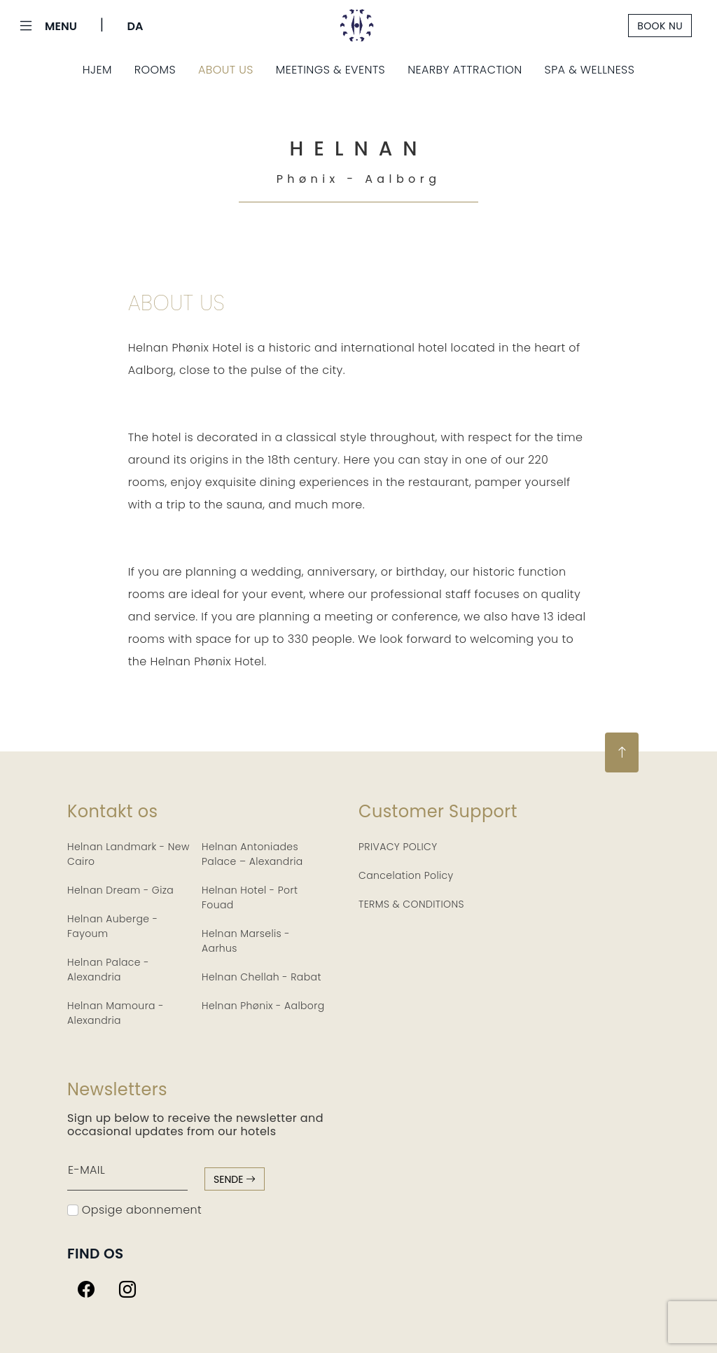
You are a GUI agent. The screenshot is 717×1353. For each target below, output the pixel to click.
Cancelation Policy (406, 875)
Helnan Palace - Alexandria (108, 969)
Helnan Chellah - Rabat (261, 977)
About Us (225, 70)
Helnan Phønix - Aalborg (263, 1006)
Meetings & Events (330, 70)
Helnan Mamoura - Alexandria (115, 1013)
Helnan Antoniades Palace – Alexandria (252, 854)
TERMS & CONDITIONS (411, 904)
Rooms (155, 70)
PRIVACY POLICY (398, 847)
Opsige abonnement (134, 1210)
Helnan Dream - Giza (120, 890)
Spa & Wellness (590, 70)
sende (235, 1179)
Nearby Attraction (465, 70)
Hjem (97, 70)
